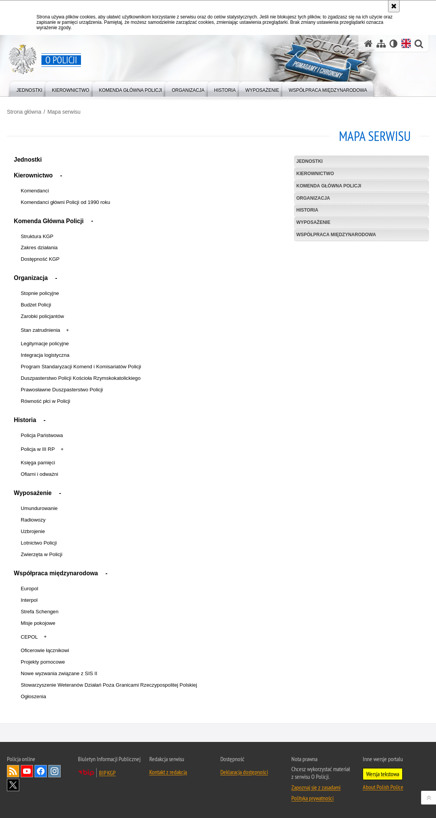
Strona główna (24, 112)
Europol (29, 588)
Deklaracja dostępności (244, 772)
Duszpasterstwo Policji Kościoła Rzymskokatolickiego (80, 378)
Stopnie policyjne (40, 293)
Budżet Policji (36, 305)
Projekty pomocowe (43, 662)
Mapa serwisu (63, 112)
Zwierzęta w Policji (41, 554)
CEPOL (29, 637)
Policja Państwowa (42, 435)
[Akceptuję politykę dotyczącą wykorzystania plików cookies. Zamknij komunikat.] (394, 6)
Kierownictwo (33, 175)
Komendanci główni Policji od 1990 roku (65, 202)
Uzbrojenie (33, 531)
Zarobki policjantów (42, 316)
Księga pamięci (38, 462)
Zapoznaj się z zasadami (315, 787)
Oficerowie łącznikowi (45, 650)
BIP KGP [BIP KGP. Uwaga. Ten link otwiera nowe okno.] (107, 773)
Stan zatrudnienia (40, 330)
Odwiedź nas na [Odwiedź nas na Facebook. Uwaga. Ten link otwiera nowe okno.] (41, 771)
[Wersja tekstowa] (394, 43)
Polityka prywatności (312, 798)
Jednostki (28, 159)
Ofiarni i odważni (39, 474)
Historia (25, 420)
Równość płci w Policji (45, 401)
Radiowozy (33, 520)
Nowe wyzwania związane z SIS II (59, 673)
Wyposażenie (33, 493)
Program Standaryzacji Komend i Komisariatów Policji (81, 366)
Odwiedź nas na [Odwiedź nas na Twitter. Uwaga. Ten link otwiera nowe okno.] (13, 785)
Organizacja (31, 278)
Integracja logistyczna (45, 355)
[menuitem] (29, 88)
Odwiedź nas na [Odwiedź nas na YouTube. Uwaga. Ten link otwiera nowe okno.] (27, 771)
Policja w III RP (38, 449)
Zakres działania (39, 247)
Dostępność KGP (40, 259)
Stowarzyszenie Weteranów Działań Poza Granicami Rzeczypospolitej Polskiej (109, 685)
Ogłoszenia (33, 696)
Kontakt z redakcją (168, 772)
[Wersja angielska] (406, 43)
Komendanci (35, 191)
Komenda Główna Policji (49, 221)
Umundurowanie (39, 508)
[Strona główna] (368, 43)
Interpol (29, 600)
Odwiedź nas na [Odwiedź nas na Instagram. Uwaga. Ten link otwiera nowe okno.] (54, 771)
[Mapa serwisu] (381, 43)
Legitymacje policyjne (45, 343)
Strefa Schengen (39, 611)
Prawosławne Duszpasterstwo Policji (62, 389)
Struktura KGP (37, 236)
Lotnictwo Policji (39, 543)
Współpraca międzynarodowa (56, 573)
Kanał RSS (13, 771)
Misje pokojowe (38, 623)
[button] (61, 176)
